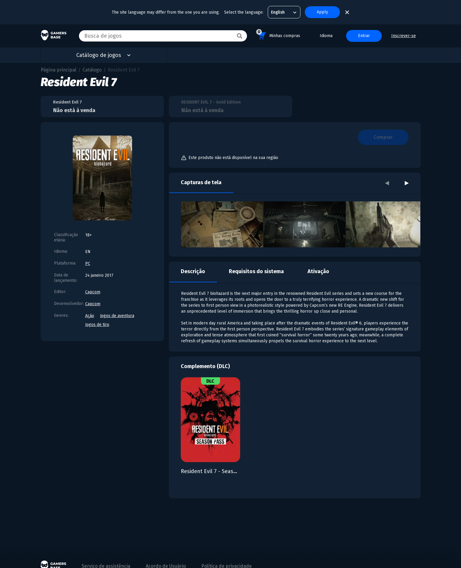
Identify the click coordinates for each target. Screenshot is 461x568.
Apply (322, 12)
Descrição (193, 271)
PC (87, 263)
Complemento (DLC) (205, 366)
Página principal (58, 70)
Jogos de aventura (117, 315)
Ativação (318, 271)
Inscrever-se (403, 35)
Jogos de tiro (97, 324)
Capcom (92, 292)
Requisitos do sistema (256, 271)
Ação (89, 315)
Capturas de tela (201, 182)
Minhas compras (278, 35)
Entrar (364, 35)
